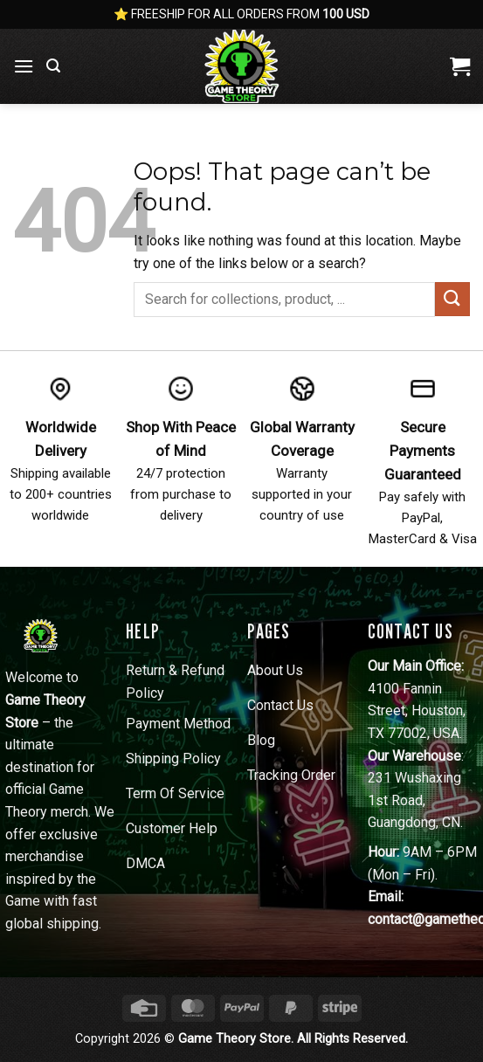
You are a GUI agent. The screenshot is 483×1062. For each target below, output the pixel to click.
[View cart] (460, 66)
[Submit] (452, 299)
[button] (23, 66)
